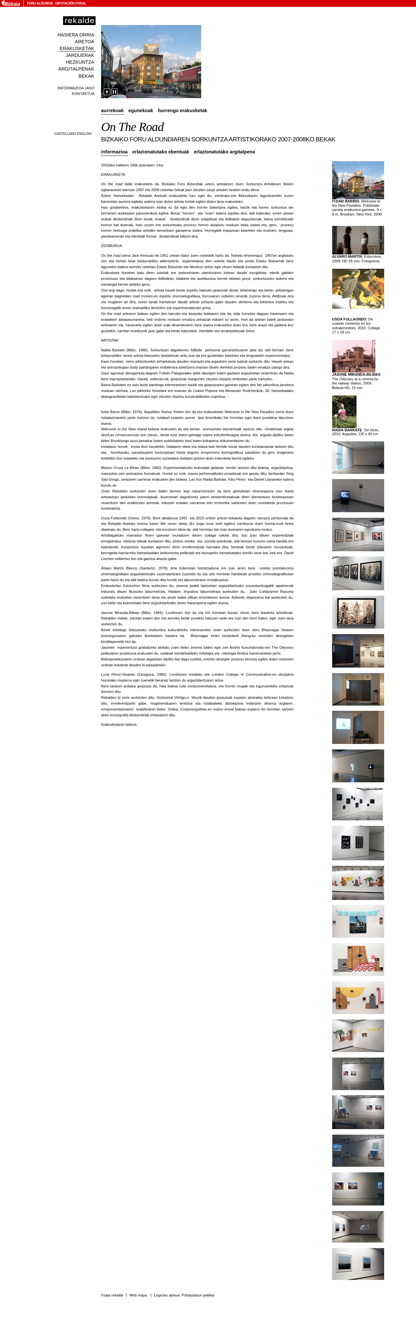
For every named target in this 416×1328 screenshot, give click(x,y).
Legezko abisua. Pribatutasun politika (184, 1295)
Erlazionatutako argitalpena (224, 151)
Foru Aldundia (40, 3)
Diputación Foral (70, 3)
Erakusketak (77, 48)
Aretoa (84, 41)
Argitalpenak (76, 69)
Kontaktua (83, 93)
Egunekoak (140, 110)
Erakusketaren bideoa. (119, 724)
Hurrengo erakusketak (182, 110)
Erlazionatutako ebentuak (160, 151)
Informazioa (114, 151)
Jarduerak (80, 55)
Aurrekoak (112, 110)
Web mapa (138, 1295)
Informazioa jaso (76, 88)
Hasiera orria (76, 34)
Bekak (87, 76)
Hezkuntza (80, 62)
